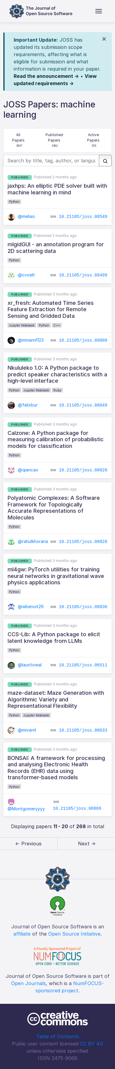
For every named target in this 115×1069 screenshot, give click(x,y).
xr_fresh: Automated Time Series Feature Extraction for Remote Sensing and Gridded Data (51, 309)
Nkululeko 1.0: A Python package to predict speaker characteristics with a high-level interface (57, 374)
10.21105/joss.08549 (83, 216)
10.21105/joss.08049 (83, 405)
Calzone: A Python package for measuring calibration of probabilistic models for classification (56, 439)
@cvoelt (21, 274)
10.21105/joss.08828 (83, 541)
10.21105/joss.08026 (83, 470)
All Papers (19, 140)
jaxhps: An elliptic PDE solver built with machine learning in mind (57, 189)
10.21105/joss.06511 (83, 665)
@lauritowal (25, 664)
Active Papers (94, 140)
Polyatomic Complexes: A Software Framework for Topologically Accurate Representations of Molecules (54, 508)
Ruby (57, 390)
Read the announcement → (46, 76)
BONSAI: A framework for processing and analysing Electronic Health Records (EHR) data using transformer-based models (56, 768)
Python (14, 201)
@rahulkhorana (28, 541)
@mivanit (22, 729)
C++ (56, 325)
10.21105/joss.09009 (83, 340)
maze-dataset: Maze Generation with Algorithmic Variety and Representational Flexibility (56, 699)
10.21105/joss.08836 (83, 606)
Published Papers (54, 140)
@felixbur (23, 404)
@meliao (21, 216)
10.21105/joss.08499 (83, 275)
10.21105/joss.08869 (77, 808)
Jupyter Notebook (22, 325)
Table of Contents (57, 1036)
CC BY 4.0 (91, 1044)
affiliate (22, 934)
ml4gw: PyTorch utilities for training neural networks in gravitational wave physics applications (56, 576)
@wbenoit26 (26, 606)
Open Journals (28, 983)
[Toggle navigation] (99, 11)
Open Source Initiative (74, 934)
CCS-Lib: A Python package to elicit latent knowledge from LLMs (54, 637)
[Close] (104, 38)
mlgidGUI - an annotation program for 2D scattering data (56, 247)
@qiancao (23, 469)
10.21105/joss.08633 (83, 730)
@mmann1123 (26, 340)
